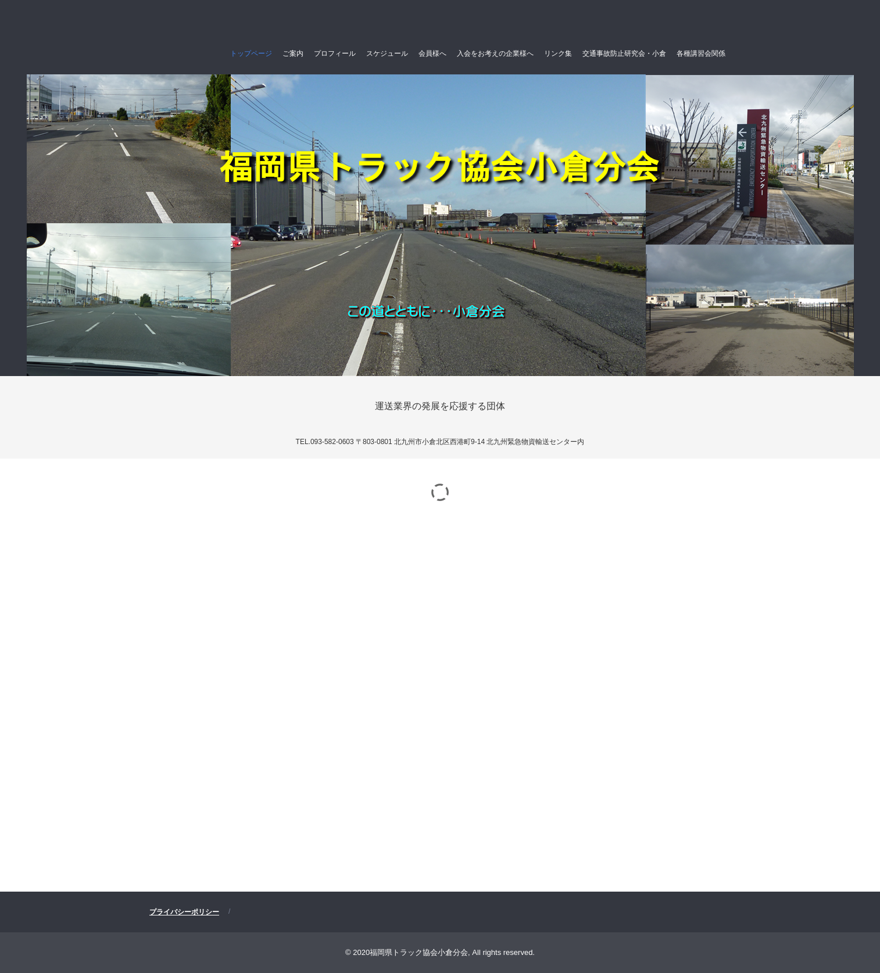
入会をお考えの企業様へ (495, 53)
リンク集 (558, 53)
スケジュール (387, 53)
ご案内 (292, 53)
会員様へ (432, 53)
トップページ (251, 53)
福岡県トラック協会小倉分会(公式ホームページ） (208, 24)
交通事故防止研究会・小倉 (624, 53)
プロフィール (335, 53)
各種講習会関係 (701, 53)
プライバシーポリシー (184, 912)
